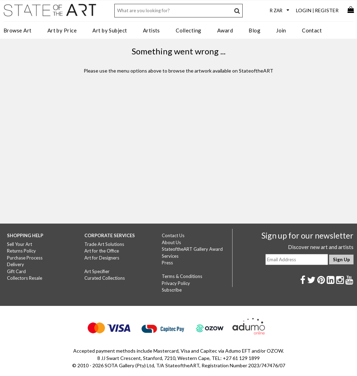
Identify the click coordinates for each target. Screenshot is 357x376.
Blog (254, 30)
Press (167, 262)
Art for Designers (101, 258)
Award (225, 30)
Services (170, 256)
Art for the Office (101, 251)
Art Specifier (96, 271)
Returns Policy (21, 251)
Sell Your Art (19, 244)
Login (303, 10)
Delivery (15, 264)
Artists (151, 30)
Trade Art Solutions (104, 244)
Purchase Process (25, 258)
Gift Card (16, 271)
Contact (312, 30)
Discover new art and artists (321, 247)
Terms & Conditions (182, 276)
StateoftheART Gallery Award (192, 249)
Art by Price (62, 30)
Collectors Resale (24, 278)
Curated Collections (104, 278)
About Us (171, 242)
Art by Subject (109, 30)
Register (327, 10)
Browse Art (17, 30)
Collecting (189, 30)
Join (281, 30)
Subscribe (172, 290)
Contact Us (173, 235)
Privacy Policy (176, 283)
